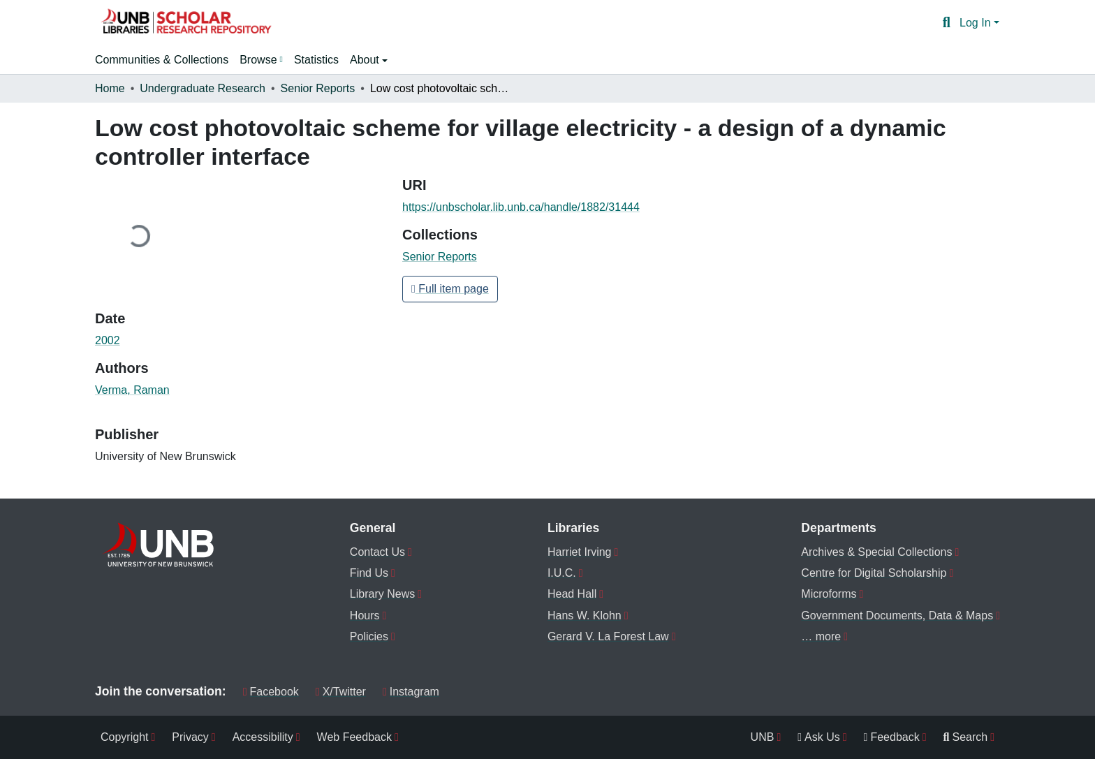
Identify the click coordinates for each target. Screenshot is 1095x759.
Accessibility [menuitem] (263, 737)
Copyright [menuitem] (124, 737)
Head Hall (572, 594)
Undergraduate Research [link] (202, 88)
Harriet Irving (580, 552)
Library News (382, 594)
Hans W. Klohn (585, 615)
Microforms (828, 594)
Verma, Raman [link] (132, 390)
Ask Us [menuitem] (819, 737)
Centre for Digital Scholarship (873, 573)
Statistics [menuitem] (316, 60)
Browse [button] (258, 60)
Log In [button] (977, 23)
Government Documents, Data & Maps (897, 615)
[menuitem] (261, 60)
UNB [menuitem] (762, 737)
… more (821, 636)
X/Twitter (341, 692)
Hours (365, 615)
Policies (369, 636)
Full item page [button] (450, 289)
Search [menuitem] (965, 737)
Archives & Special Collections (876, 552)
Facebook (271, 692)
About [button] (366, 60)
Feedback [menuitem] (892, 737)
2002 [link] (107, 340)
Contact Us (377, 552)
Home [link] (110, 88)
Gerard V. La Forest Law (608, 636)
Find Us (369, 573)
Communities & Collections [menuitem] (161, 60)
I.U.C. (562, 573)
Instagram (411, 692)
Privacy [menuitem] (190, 737)
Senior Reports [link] (318, 88)
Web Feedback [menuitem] (354, 737)
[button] (186, 23)
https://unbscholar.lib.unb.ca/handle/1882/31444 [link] (521, 207)
